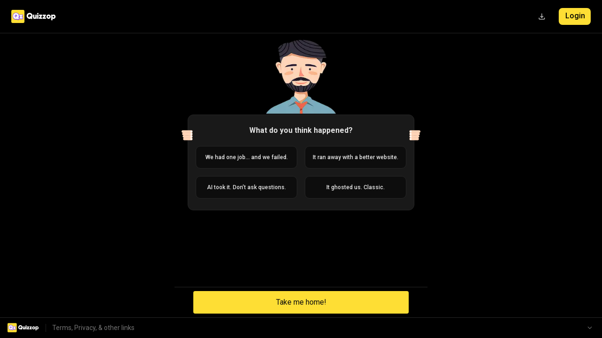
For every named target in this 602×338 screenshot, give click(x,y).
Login (575, 15)
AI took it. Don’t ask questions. (246, 187)
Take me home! (301, 302)
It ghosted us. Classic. (355, 187)
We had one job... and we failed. (247, 157)
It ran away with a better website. (355, 157)
